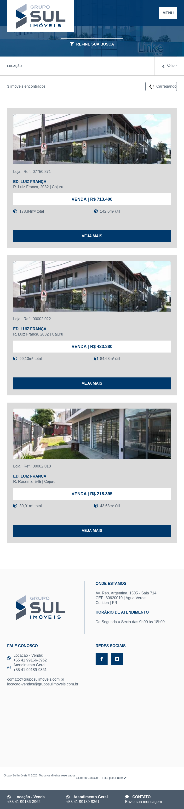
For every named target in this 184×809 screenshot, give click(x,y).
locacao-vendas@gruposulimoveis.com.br (42, 684)
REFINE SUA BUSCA (92, 44)
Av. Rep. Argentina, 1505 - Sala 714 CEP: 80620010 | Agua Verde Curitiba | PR (136, 593)
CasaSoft (93, 778)
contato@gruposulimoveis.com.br (35, 679)
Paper (120, 778)
